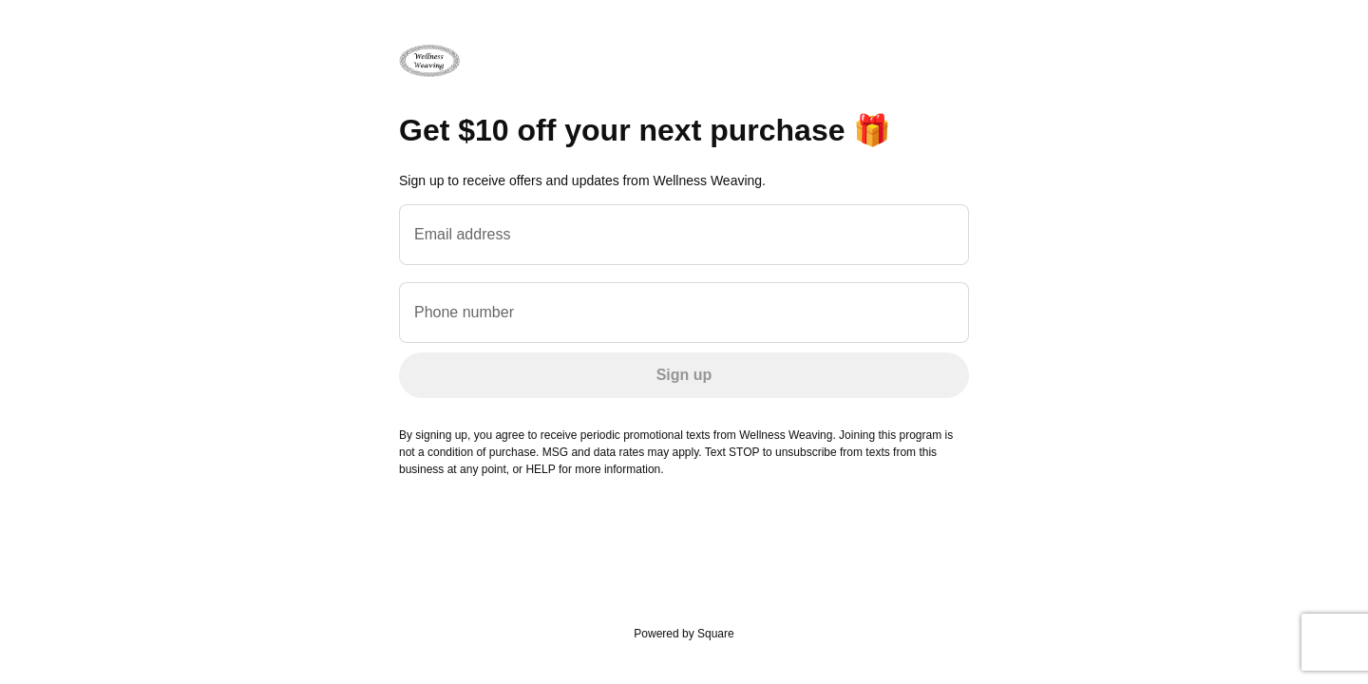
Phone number (464, 312)
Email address (462, 234)
